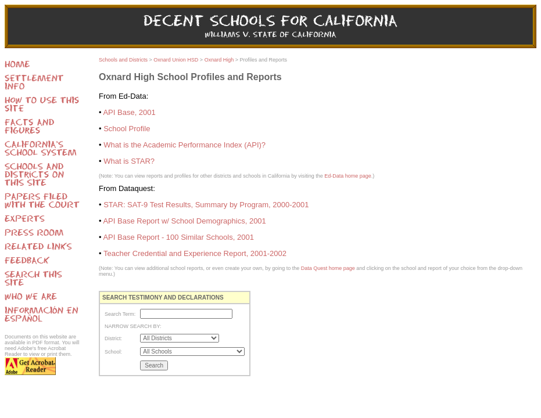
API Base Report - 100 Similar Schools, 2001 (178, 237)
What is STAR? (129, 161)
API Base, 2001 (129, 112)
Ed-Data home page (347, 176)
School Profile (126, 128)
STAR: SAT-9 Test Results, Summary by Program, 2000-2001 (206, 204)
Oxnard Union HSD (175, 60)
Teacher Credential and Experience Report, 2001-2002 (194, 253)
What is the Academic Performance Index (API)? (184, 144)
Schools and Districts (123, 60)
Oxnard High (219, 60)
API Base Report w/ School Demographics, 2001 (184, 221)
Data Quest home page (328, 268)
